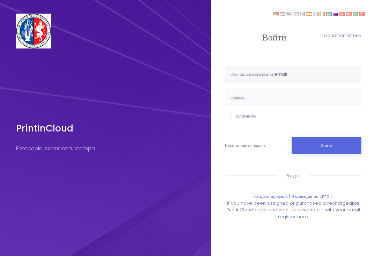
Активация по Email (311, 196)
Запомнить (240, 116)
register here (293, 216)
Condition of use (342, 35)
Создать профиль (270, 196)
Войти (327, 145)
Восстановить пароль (245, 145)
